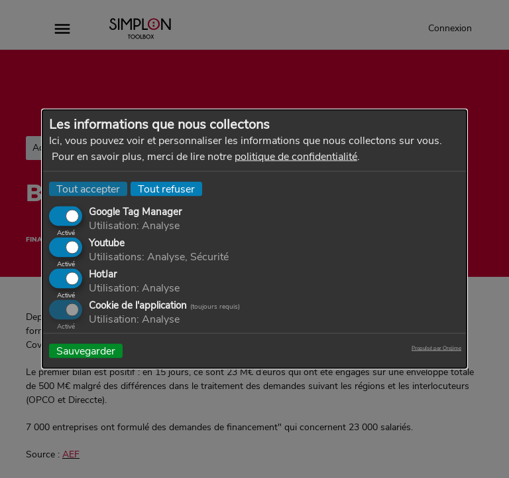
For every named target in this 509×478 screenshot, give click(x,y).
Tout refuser (166, 189)
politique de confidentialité (296, 156)
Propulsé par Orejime (436, 348)
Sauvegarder (85, 351)
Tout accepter (88, 189)
